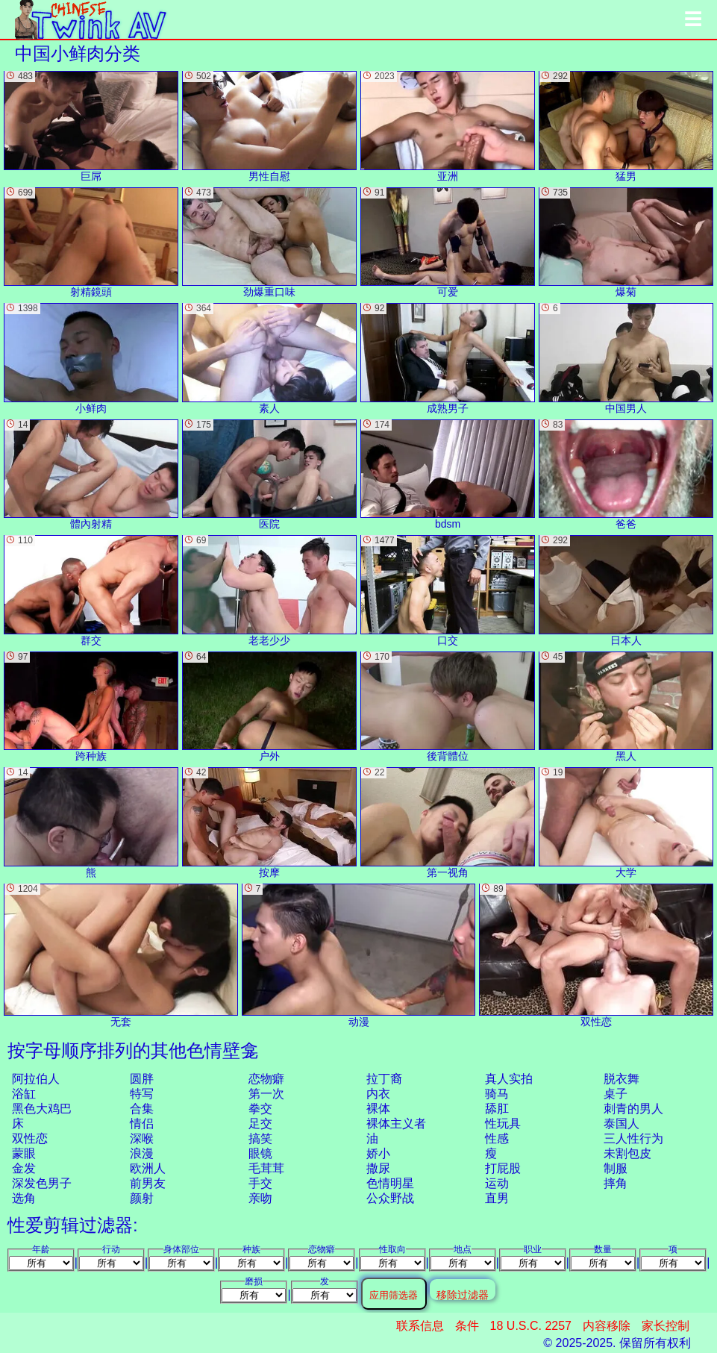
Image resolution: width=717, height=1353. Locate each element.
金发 (24, 1168)
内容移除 (606, 1325)
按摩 (269, 822)
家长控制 (665, 1325)
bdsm (447, 475)
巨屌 (91, 126)
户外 (269, 707)
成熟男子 (447, 358)
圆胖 (142, 1078)
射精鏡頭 (91, 243)
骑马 (497, 1093)
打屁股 (503, 1168)
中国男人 (626, 358)
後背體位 (447, 707)
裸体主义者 (396, 1123)
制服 (615, 1168)
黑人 (626, 707)
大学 (626, 822)
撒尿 (378, 1168)
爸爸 (626, 475)
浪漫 (142, 1153)
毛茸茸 (266, 1168)
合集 (142, 1108)
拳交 (260, 1108)
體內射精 (91, 475)
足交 (260, 1123)
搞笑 (260, 1138)
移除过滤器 (462, 1294)
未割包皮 (627, 1153)
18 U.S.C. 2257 (531, 1325)
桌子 (615, 1093)
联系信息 (420, 1325)
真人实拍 (509, 1078)
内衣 (378, 1093)
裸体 (378, 1108)
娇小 (378, 1153)
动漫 (359, 956)
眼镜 (260, 1153)
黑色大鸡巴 (42, 1108)
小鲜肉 (91, 358)
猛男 (626, 126)
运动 (497, 1183)
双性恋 (30, 1138)
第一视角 (447, 822)
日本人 (626, 590)
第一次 (266, 1093)
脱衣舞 (621, 1078)
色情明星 (390, 1183)
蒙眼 (24, 1153)
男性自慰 (269, 126)
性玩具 (503, 1123)
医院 (269, 475)
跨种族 (91, 707)
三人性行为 (633, 1138)
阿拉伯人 (36, 1078)
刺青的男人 (633, 1108)
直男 (497, 1198)
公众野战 (390, 1198)
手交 (260, 1183)
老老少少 (269, 590)
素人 (269, 358)
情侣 (142, 1123)
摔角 (615, 1183)
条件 (467, 1325)
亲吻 (260, 1198)
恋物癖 (266, 1078)
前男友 (148, 1183)
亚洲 (447, 126)
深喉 (142, 1138)
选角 (24, 1198)
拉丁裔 (384, 1078)
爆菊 (626, 243)
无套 (121, 956)
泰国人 (621, 1123)
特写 (142, 1093)
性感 (497, 1138)
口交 (447, 590)
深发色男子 (42, 1183)
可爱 (447, 243)
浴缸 (24, 1093)
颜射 (142, 1198)
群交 (91, 590)
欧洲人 (148, 1168)
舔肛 (497, 1108)
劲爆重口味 (269, 243)
